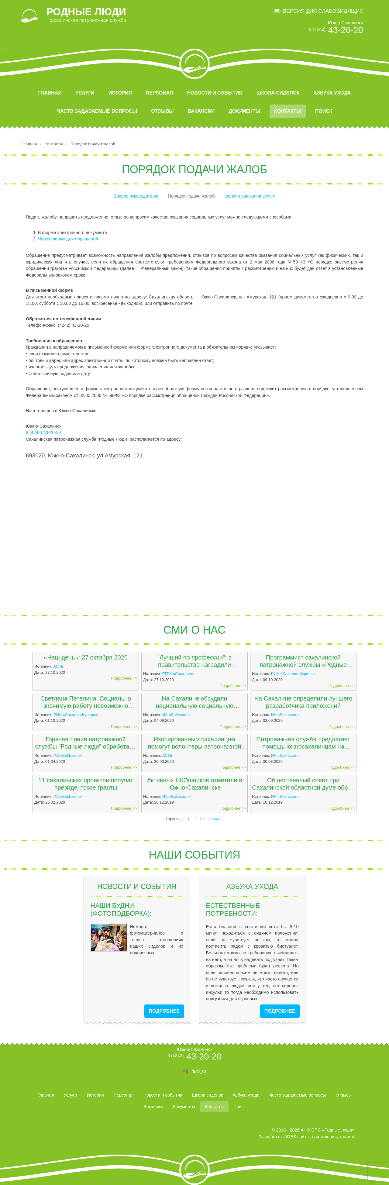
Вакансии (201, 111)
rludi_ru (198, 1071)
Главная (50, 92)
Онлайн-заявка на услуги (250, 196)
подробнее (164, 1011)
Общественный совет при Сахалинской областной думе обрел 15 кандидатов (303, 784)
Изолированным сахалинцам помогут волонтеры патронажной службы (194, 743)
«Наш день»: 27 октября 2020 (86, 657)
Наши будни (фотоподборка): (121, 909)
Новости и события (215, 92)
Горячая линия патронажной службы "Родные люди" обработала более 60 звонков (85, 743)
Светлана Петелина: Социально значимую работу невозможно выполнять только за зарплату (85, 702)
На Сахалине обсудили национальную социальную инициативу (194, 702)
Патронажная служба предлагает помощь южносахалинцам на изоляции (303, 743)
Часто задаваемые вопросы (97, 111)
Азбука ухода (332, 92)
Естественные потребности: (233, 909)
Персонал (159, 92)
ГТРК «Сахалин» (177, 673)
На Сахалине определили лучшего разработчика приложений (303, 702)
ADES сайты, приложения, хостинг (319, 1136)
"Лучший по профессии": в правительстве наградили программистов (194, 661)
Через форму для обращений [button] (68, 238)
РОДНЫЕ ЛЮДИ (86, 11)
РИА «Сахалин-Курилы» (293, 673)
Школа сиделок (278, 92)
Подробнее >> (124, 678)
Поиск (323, 111)
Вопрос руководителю (135, 196)
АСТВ (58, 666)
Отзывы (162, 111)
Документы (244, 111)
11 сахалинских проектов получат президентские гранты (85, 784)
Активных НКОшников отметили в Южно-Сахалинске (194, 784)
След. (216, 819)
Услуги (85, 92)
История (120, 92)
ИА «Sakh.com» (176, 714)
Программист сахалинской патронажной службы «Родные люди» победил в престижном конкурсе (303, 661)
